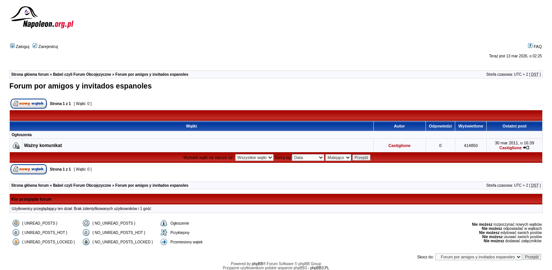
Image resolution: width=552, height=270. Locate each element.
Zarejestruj (45, 46)
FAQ (535, 46)
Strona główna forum (30, 74)
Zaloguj (19, 46)
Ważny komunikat (43, 145)
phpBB (257, 264)
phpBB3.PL (319, 268)
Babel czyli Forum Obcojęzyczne (82, 74)
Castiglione (399, 145)
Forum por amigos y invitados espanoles (151, 74)
